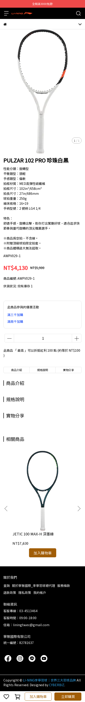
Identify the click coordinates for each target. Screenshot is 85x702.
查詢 (6, 585)
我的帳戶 (39, 592)
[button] (79, 508)
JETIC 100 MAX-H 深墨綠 (33, 534)
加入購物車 (38, 696)
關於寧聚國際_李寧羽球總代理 (33, 585)
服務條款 (63, 585)
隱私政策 (24, 592)
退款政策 (9, 592)
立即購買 (68, 696)
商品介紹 (16, 370)
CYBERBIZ (56, 685)
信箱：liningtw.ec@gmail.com (26, 625)
